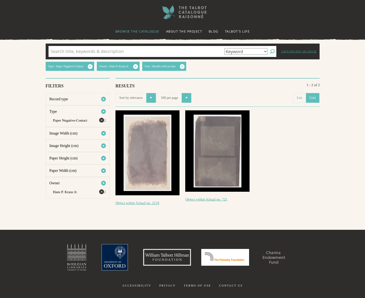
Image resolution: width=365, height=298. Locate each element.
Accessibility (136, 285)
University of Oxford (115, 257)
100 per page (176, 98)
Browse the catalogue (137, 31)
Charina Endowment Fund (274, 257)
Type (53, 111)
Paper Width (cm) (63, 171)
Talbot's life (237, 31)
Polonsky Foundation (225, 257)
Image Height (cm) (64, 146)
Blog (213, 31)
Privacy (167, 285)
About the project (184, 31)
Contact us (231, 285)
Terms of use (197, 285)
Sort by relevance (137, 98)
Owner (54, 183)
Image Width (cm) (63, 133)
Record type (58, 99)
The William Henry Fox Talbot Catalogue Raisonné (183, 12)
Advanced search (298, 51)
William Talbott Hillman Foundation (167, 257)
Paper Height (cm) (63, 158)
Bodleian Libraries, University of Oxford (76, 257)
